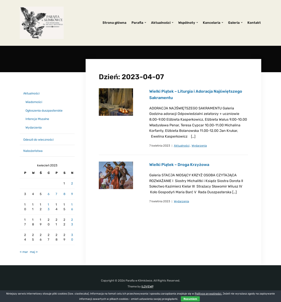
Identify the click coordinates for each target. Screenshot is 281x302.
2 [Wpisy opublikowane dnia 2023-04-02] (72, 183)
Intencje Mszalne (37, 119)
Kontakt (254, 23)
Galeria (234, 23)
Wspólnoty (186, 23)
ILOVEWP (147, 286)
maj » (34, 252)
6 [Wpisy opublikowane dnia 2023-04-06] (48, 194)
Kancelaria (211, 23)
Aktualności (161, 23)
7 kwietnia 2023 (159, 145)
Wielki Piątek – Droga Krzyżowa (179, 164)
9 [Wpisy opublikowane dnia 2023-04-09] (72, 194)
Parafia (137, 23)
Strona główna (114, 23)
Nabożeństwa (33, 151)
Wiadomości (33, 102)
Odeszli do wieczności (38, 140)
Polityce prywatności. (208, 293)
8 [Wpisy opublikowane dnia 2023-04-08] (64, 194)
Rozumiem (190, 298)
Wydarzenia (199, 145)
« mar (24, 252)
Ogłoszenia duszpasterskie (44, 110)
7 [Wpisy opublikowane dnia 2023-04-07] (56, 194)
